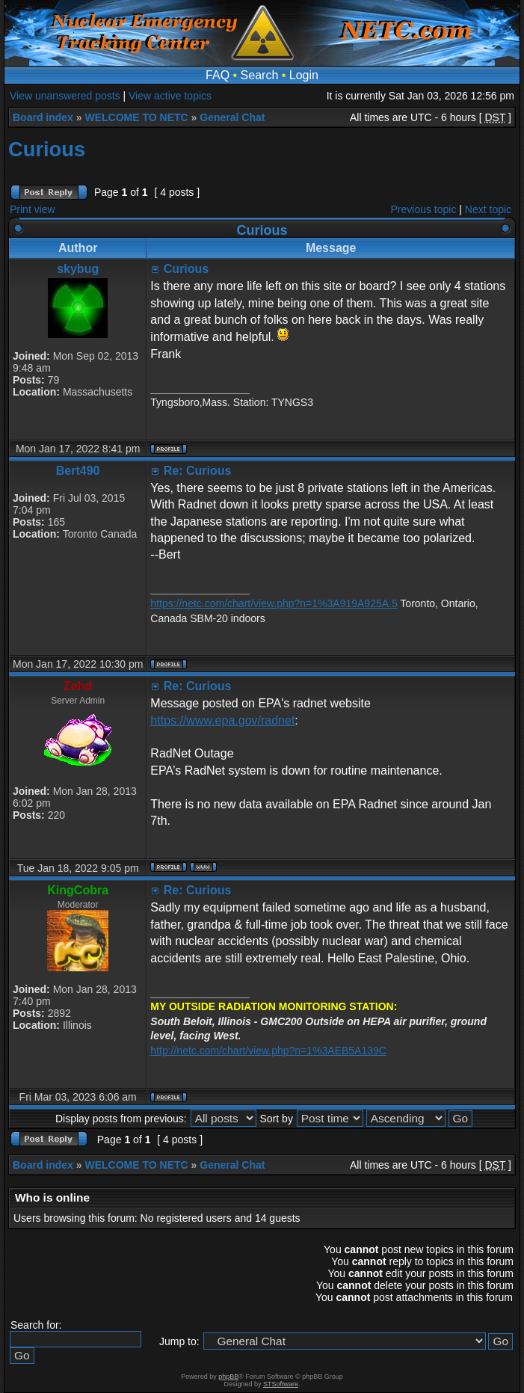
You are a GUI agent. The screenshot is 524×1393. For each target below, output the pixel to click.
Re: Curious (198, 470)
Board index (43, 117)
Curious (46, 149)
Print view (32, 209)
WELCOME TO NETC (136, 117)
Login (303, 75)
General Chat (232, 117)
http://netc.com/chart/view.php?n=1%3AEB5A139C (268, 1051)
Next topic (488, 209)
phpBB (228, 1376)
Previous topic (424, 209)
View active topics (170, 96)
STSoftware (280, 1384)
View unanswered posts (65, 96)
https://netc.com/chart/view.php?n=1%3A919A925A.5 (273, 603)
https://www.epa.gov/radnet (222, 720)
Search (260, 75)
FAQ (217, 75)
